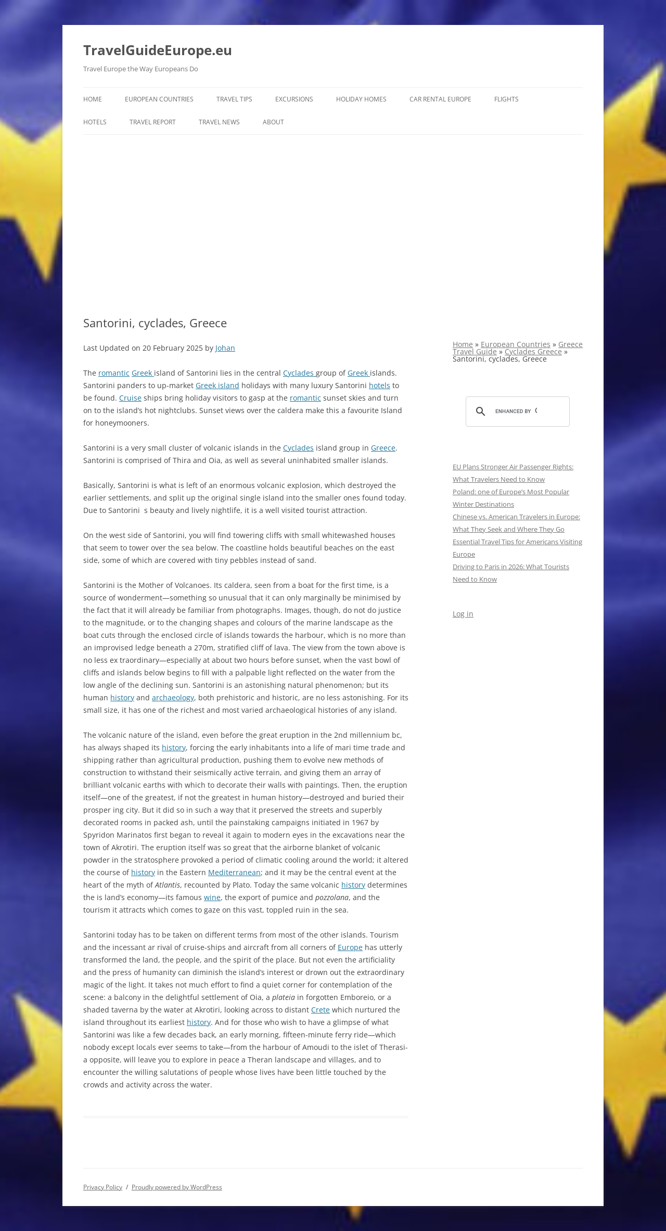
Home (92, 99)
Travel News (219, 122)
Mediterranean (234, 872)
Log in (463, 614)
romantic (114, 373)
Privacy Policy (102, 1187)
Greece (383, 448)
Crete (320, 1010)
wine (212, 897)
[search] (516, 411)
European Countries (159, 99)
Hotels (95, 122)
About (273, 122)
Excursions (294, 99)
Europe (350, 947)
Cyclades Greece (533, 351)
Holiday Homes (361, 99)
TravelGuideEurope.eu (157, 50)
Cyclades (299, 373)
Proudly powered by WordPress (177, 1187)
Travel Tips (234, 99)
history (122, 697)
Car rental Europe (440, 99)
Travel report (153, 122)
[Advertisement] (333, 213)
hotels (379, 385)
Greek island (217, 385)
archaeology (173, 697)
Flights (506, 99)
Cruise (130, 398)
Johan (225, 348)
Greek (143, 373)
